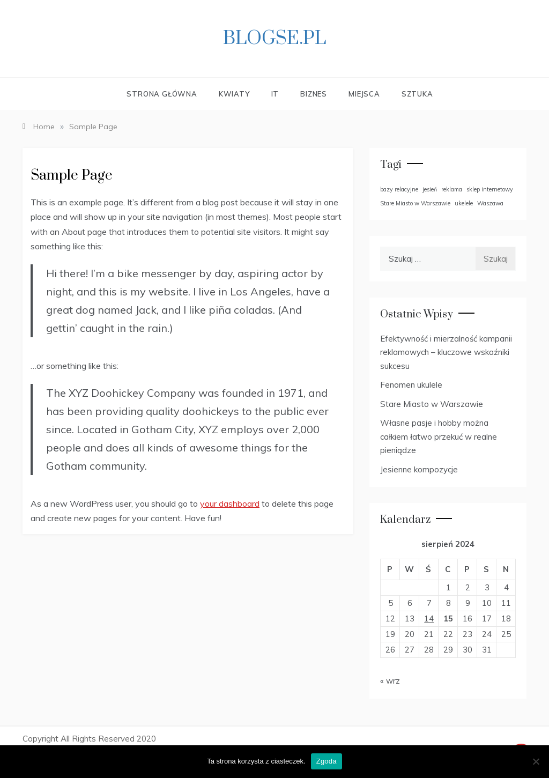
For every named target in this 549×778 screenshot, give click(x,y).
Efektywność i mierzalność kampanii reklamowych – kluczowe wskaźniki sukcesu (446, 352)
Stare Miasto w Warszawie (431, 404)
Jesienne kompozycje (419, 469)
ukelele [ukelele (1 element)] (464, 203)
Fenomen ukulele (411, 385)
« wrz (390, 681)
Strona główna (162, 94)
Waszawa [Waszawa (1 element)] (490, 203)
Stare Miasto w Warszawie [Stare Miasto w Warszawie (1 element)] (415, 203)
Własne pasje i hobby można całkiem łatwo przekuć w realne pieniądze (438, 436)
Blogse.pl (274, 38)
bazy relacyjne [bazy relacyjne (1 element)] (399, 189)
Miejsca (364, 94)
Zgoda (326, 761)
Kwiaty (234, 94)
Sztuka (417, 94)
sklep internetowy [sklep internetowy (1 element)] (489, 189)
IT (275, 94)
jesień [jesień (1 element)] (429, 189)
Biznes (313, 94)
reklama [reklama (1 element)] (451, 189)
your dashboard (229, 503)
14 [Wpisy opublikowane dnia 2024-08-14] (429, 618)
